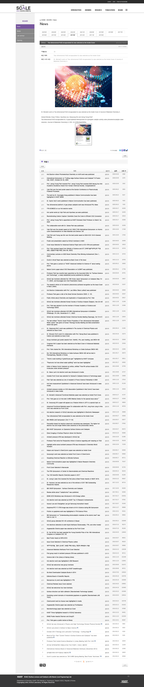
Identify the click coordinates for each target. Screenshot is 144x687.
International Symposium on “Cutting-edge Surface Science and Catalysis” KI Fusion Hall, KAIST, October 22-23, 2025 (73, 179)
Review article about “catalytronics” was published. (63, 492)
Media (19, 31)
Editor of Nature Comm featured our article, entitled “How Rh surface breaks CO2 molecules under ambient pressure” (72, 367)
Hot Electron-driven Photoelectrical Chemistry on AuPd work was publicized (70, 174)
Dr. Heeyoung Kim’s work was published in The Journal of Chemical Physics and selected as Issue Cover (72, 329)
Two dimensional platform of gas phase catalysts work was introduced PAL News (72, 205)
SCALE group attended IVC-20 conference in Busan (63, 521)
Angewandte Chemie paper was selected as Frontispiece (64, 605)
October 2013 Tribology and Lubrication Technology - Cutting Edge (68, 632)
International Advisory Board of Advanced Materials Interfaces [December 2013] (72, 649)
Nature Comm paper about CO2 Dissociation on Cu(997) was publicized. (70, 269)
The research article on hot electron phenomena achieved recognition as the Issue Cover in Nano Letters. (74, 285)
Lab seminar (20, 36)
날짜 (115, 171)
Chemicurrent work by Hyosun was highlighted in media (64, 601)
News (18, 26)
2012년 (82, 35)
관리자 (43, 47)
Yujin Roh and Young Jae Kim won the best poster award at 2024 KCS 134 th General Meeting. (74, 236)
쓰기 (125, 665)
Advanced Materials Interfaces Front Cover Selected (63, 549)
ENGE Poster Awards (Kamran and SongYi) (60, 616)
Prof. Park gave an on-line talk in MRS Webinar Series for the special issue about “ (73, 399)
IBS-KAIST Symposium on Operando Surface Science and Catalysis (68, 429)
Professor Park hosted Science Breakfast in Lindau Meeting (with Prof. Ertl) (70, 641)
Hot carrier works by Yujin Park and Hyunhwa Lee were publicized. (67, 212)
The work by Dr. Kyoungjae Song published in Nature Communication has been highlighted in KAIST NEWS (72, 196)
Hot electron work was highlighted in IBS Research (62, 561)
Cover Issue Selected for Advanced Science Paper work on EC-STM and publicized (73, 245)
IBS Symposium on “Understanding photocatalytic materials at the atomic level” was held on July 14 (73, 516)
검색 (41, 665)
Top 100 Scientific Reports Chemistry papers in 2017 (63, 475)
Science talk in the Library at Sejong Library (60, 557)
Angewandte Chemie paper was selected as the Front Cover (65, 528)
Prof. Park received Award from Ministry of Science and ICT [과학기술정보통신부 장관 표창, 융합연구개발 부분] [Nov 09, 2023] (74, 249)
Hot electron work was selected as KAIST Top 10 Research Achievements (70, 500)
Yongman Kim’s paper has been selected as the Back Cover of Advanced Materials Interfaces (73, 344)
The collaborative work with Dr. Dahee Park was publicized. (65, 225)
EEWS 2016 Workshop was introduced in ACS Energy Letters (66, 496)
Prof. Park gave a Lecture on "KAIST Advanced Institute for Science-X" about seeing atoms (73, 265)
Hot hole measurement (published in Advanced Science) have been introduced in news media (74, 384)
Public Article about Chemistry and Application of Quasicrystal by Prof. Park (70, 298)
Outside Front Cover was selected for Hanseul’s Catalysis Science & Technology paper (74, 376)
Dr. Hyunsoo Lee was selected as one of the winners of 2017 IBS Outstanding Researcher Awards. (71, 483)
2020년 (91, 32)
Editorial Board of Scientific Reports (58, 576)
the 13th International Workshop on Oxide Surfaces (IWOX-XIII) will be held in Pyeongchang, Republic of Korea (71, 354)
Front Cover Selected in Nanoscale (58, 467)
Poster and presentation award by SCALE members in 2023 (65, 241)
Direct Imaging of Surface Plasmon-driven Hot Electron (64, 433)
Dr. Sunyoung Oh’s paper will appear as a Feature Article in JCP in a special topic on (73, 402)
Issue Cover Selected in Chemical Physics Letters (62, 542)
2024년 (53, 32)
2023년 (63, 32)
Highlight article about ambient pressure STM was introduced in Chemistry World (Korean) (72, 445)
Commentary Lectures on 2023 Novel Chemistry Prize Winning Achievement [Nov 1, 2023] (73, 255)
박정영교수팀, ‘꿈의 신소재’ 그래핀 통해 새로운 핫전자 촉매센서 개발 (68, 546)
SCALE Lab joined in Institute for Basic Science (61, 628)
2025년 (44, 32)
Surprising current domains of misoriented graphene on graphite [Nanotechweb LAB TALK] (73, 596)
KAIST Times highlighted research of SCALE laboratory (64, 612)
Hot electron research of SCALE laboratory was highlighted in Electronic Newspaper (73, 412)
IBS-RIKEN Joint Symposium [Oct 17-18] (60, 420)
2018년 (110, 32)
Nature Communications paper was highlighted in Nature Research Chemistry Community (71, 463)
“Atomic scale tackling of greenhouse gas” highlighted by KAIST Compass (70, 359)
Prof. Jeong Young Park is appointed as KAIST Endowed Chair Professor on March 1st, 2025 (74, 221)
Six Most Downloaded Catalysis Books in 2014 (61, 572)
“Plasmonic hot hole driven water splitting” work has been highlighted (68, 362)
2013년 (72, 35)
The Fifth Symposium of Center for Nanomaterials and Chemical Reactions (70, 471)
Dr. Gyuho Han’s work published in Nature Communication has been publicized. (72, 201)
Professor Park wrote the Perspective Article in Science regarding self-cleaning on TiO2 (74, 441)
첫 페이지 (77, 661)
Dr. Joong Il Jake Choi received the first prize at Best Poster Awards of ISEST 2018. (73, 479)
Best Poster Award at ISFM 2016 (57, 538)
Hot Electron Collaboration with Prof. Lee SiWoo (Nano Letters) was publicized (71, 290)
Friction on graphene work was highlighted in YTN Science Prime (67, 511)
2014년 (63, 35)
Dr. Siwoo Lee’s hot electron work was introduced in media (65, 372)
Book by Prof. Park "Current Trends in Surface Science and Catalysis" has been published (72, 636)
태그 (44, 665)
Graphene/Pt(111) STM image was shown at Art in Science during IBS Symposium (73, 507)
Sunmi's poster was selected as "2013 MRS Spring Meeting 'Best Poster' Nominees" (73, 656)
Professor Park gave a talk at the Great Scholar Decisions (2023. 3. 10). (69, 294)
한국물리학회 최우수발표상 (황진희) (58, 652)
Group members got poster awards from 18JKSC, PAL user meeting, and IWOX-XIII (73, 340)
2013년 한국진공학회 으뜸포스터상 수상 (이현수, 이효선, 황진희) (67, 645)
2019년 (101, 32)
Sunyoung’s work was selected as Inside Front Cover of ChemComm (68, 454)
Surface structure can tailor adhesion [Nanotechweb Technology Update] (70, 591)
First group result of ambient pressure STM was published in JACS (67, 553)
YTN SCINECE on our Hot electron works (59, 208)
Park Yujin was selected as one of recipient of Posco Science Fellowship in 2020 (72, 380)
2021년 (82, 32)
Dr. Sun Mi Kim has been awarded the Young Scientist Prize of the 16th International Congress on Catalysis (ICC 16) (73, 533)
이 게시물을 (113, 150)
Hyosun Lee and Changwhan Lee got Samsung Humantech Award (67, 504)
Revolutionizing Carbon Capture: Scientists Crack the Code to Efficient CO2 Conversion (74, 216)
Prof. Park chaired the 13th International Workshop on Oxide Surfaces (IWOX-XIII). (73, 349)
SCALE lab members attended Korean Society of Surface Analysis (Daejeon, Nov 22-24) (75, 302)
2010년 (101, 35)
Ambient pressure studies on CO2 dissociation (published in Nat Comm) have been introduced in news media (73, 390)
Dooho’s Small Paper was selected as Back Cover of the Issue (66, 260)
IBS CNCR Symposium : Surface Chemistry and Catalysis (65, 488)
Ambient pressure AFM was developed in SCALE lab (63, 437)
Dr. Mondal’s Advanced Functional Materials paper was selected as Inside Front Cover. (74, 395)
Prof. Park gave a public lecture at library (59, 620)
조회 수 (124, 171)
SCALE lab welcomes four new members (59, 588)
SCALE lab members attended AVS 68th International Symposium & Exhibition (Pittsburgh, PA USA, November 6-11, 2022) (71, 312)
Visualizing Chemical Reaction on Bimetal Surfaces (63, 458)
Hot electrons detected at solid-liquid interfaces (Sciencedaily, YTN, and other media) (74, 525)
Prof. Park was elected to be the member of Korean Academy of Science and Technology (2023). (71, 306)
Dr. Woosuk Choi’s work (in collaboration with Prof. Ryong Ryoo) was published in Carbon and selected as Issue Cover (72, 335)
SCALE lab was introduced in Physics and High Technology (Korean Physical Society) (73, 624)
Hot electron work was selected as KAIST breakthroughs (64, 568)
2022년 (72, 32)
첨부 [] (44, 150)
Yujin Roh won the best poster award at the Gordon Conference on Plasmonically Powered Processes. (72, 190)
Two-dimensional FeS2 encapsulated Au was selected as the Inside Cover (71, 43)
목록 (125, 156)
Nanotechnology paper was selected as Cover (61, 609)
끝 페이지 (89, 661)
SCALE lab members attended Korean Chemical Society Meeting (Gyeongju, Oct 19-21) (74, 317)
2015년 (53, 35)
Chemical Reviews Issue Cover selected (59, 584)
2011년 (91, 35)
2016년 (44, 35)
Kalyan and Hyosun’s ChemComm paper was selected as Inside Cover (69, 450)
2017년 (120, 32)
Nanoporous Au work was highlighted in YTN (61, 580)
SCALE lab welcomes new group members (60, 565)
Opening (19, 40)
